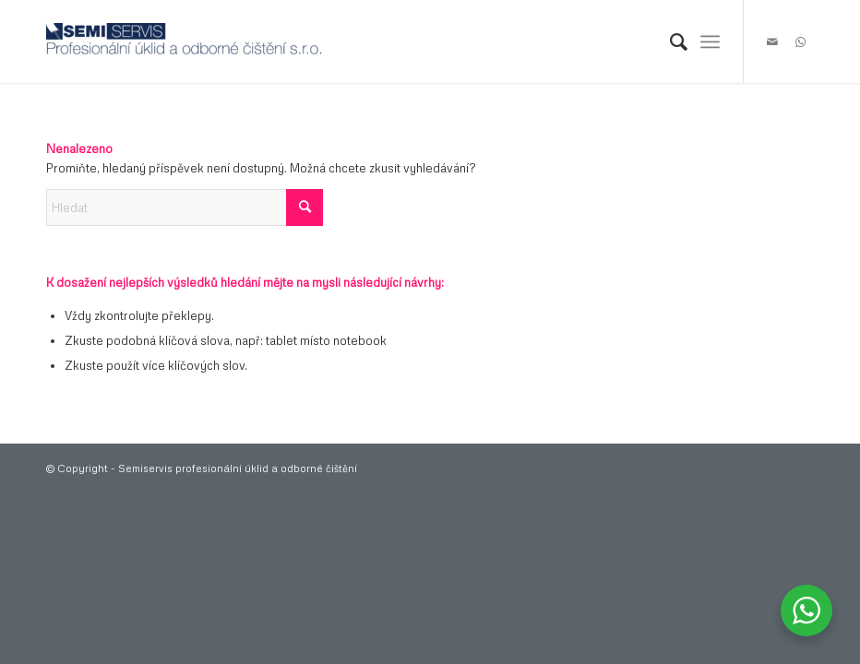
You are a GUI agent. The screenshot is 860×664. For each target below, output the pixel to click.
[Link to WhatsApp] (800, 41)
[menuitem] (669, 41)
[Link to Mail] (772, 41)
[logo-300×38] (184, 41)
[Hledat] (669, 41)
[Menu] (710, 41)
